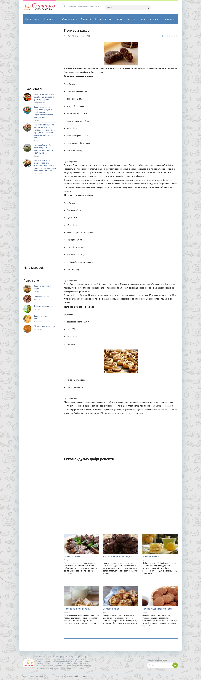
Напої (142, 19)
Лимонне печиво (150, 556)
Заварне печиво (111, 608)
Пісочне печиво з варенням (78, 608)
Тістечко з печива (73, 556)
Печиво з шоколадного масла (157, 608)
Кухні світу (49, 19)
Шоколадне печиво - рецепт (117, 556)
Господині (154, 19)
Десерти (131, 19)
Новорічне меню (172, 19)
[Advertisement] (121, 434)
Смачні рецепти (103, 19)
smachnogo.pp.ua (80, 677)
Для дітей (86, 19)
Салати (118, 19)
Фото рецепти (69, 19)
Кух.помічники (32, 19)
